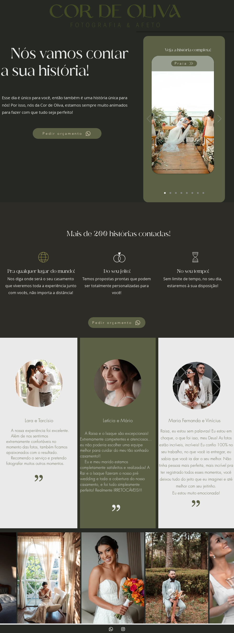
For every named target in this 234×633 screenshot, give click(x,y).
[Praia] (184, 63)
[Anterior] (149, 119)
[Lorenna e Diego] (170, 193)
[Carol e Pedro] (165, 193)
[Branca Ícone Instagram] (123, 629)
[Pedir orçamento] (67, 133)
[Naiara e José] (187, 193)
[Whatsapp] (110, 629)
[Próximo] (219, 119)
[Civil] (176, 193)
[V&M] (181, 193)
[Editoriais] (203, 193)
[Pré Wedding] (192, 193)
